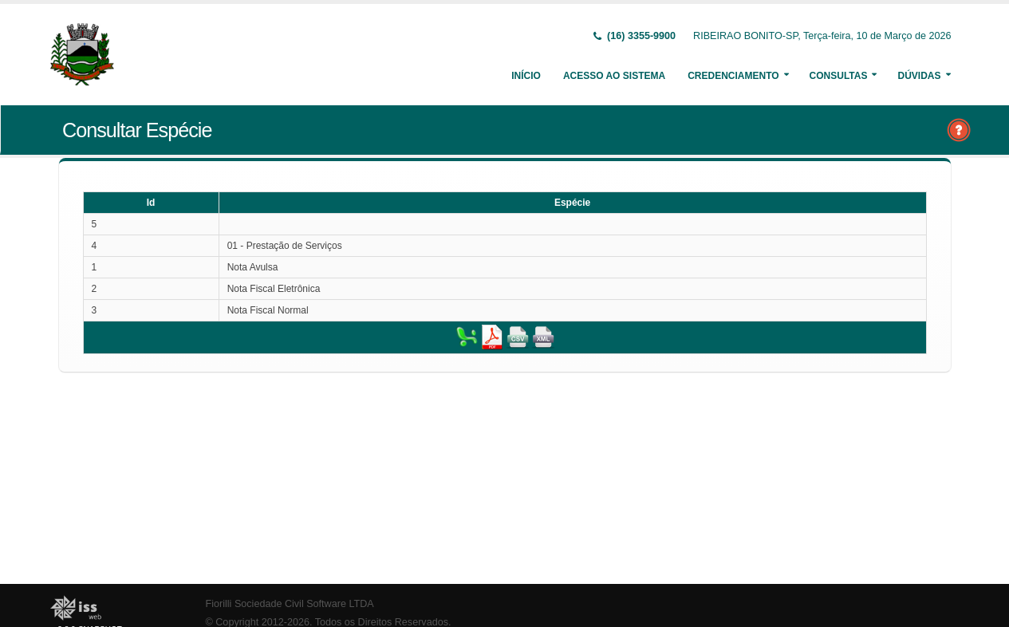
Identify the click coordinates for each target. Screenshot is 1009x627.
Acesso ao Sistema (614, 75)
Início (526, 75)
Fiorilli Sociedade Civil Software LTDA (290, 603)
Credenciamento (733, 75)
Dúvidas (918, 75)
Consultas (839, 75)
